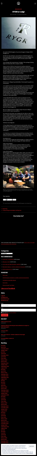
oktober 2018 (4, 425)
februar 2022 (4, 372)
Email (2, 308)
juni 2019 (3, 412)
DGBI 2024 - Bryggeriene (8, 259)
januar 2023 (4, 361)
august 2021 (4, 379)
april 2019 (3, 415)
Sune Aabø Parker (28, 203)
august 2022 (4, 367)
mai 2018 (3, 433)
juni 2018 (3, 431)
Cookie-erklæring (29, 453)
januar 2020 (4, 404)
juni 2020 (3, 396)
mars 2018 (3, 436)
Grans (12, 203)
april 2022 (3, 371)
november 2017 (4, 442)
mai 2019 (3, 414)
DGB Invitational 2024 (7, 269)
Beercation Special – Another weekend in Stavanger (14, 266)
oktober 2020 (4, 393)
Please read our (8, 312)
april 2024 (3, 353)
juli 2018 (3, 429)
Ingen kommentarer (22, 14)
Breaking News (18, 9)
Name (2, 303)
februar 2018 (4, 437)
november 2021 (4, 375)
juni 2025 (3, 345)
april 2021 (3, 385)
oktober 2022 (4, 364)
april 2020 (3, 399)
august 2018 (4, 428)
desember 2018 (4, 422)
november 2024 (4, 348)
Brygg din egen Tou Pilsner (8, 285)
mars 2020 (3, 401)
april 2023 (3, 356)
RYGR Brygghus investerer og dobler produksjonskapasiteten (16, 277)
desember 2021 (4, 374)
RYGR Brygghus (22, 203)
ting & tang (5, 275)
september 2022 (5, 366)
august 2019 (4, 410)
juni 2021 (3, 382)
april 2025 (3, 347)
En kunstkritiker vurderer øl (7, 338)
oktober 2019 (4, 409)
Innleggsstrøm (4, 297)
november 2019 (4, 407)
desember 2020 (5, 390)
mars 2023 (3, 358)
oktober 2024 (4, 350)
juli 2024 (3, 352)
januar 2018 (4, 439)
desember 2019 (4, 406)
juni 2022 (3, 369)
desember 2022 (4, 363)
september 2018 (5, 426)
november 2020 (5, 391)
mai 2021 (3, 383)
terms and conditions (12, 312)
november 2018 (4, 423)
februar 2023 (4, 360)
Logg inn (3, 295)
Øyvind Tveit (15, 203)
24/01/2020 (14, 14)
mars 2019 (3, 417)
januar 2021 (4, 388)
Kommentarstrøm (5, 298)
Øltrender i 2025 (6, 261)
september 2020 (5, 395)
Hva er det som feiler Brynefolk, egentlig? (11, 264)
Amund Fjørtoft (7, 203)
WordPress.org (4, 300)
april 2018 (3, 434)
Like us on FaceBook (8, 288)
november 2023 (4, 355)
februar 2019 (4, 418)
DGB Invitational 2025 (6, 321)
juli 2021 (3, 380)
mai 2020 (3, 398)
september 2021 (5, 377)
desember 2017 (4, 441)
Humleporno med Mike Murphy (9, 280)
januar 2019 (4, 420)
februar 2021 (4, 387)
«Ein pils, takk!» (4, 330)
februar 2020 (4, 402)
